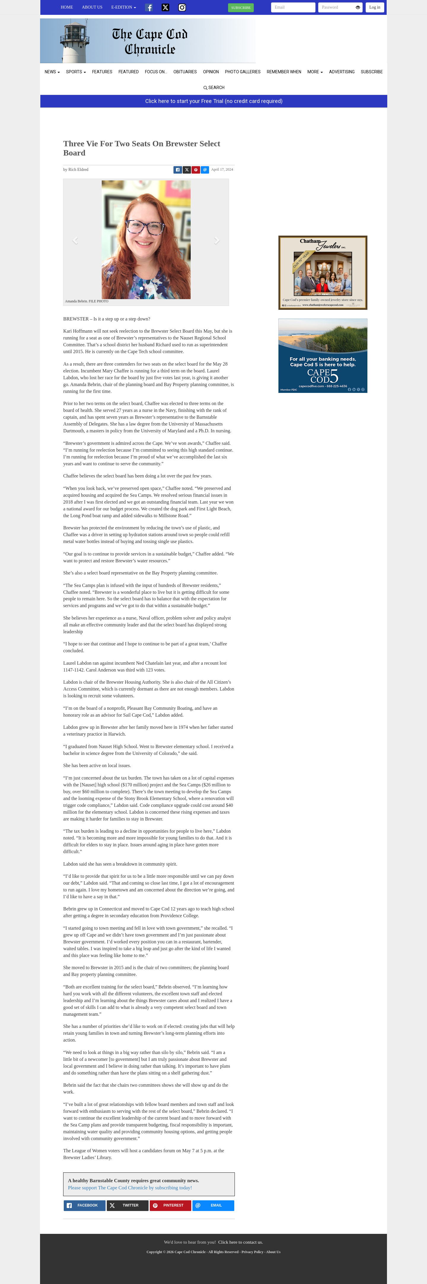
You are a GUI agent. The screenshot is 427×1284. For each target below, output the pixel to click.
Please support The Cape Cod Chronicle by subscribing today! (130, 1188)
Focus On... (156, 71)
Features (102, 71)
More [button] (315, 71)
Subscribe (372, 71)
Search (213, 87)
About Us (92, 7)
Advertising (342, 71)
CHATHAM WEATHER (332, 35)
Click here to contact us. (240, 1242)
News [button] (52, 71)
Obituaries (185, 71)
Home (67, 7)
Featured (129, 71)
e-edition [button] (123, 7)
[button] (75, 240)
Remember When (284, 71)
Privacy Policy (253, 1252)
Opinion (211, 71)
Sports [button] (76, 71)
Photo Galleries (243, 71)
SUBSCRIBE (241, 8)
